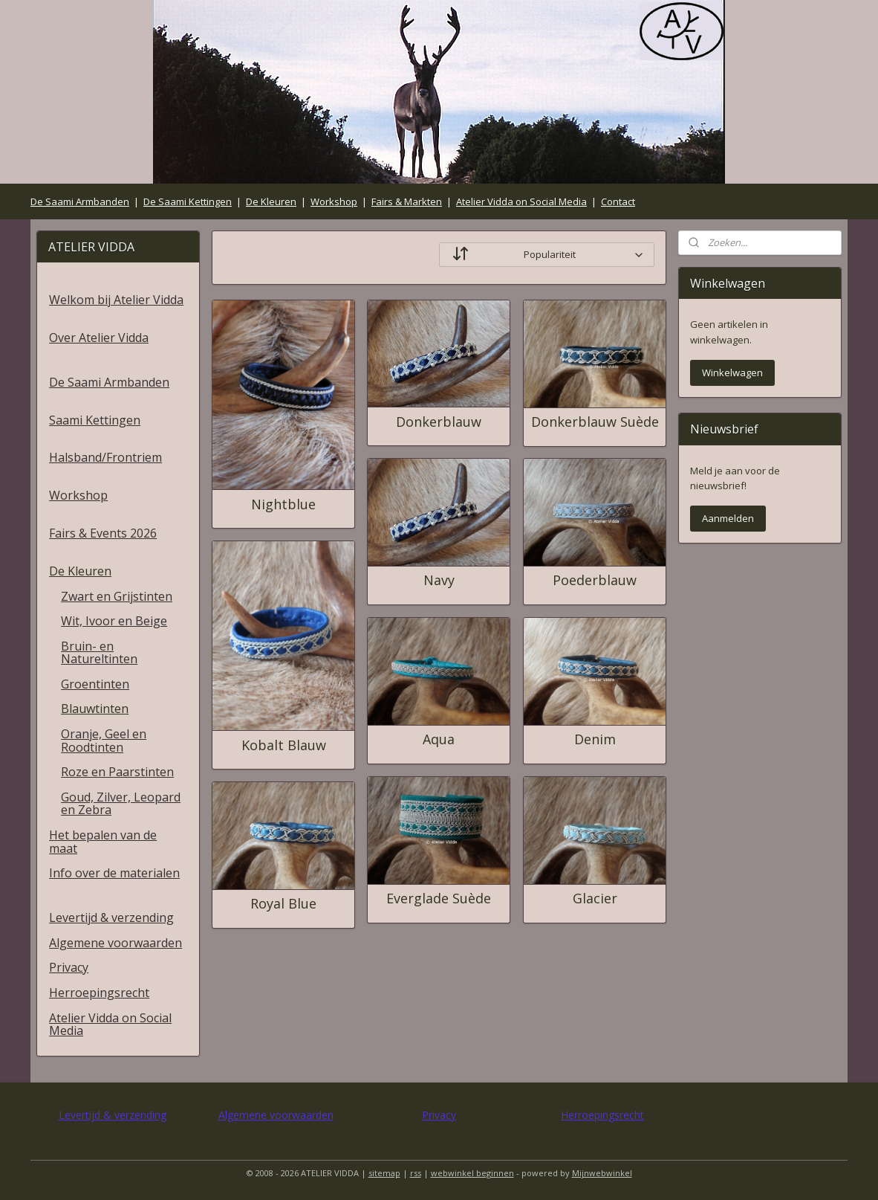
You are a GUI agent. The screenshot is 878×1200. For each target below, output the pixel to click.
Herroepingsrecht (99, 992)
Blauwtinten (95, 708)
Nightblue (283, 505)
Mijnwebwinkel (602, 1172)
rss (415, 1172)
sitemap (384, 1172)
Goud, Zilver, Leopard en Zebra (121, 804)
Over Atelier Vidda (99, 337)
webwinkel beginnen (472, 1172)
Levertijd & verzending (111, 917)
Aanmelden (728, 518)
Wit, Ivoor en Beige (114, 621)
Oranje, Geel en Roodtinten (103, 740)
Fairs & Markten (406, 201)
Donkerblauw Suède (594, 422)
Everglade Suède (438, 899)
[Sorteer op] (547, 254)
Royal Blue (283, 904)
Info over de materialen (114, 873)
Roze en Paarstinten (117, 772)
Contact (618, 201)
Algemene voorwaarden (115, 943)
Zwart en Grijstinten (116, 596)
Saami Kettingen (94, 420)
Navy (438, 580)
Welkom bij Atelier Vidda (116, 299)
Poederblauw (595, 580)
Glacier (594, 899)
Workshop (333, 201)
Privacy (68, 967)
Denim (594, 740)
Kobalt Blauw (283, 746)
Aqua (439, 740)
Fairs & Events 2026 (103, 533)
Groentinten (95, 684)
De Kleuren (271, 201)
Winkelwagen (732, 372)
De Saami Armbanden (79, 201)
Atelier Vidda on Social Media (521, 201)
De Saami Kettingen (187, 201)
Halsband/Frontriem (105, 457)
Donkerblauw (438, 422)
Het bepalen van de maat (103, 842)
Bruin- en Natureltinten (99, 653)
